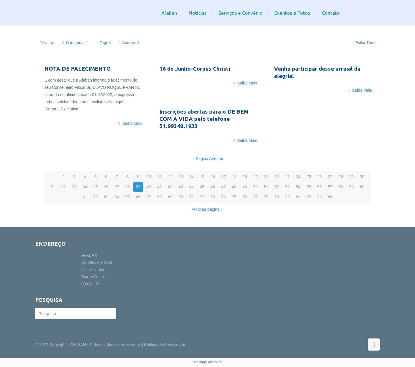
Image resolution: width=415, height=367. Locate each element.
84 (330, 197)
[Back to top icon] (374, 344)
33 (74, 187)
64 (117, 197)
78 (266, 197)
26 (319, 176)
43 (181, 187)
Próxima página (207, 209)
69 (170, 197)
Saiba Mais (132, 123)
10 (149, 176)
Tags (103, 42)
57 (330, 187)
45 (202, 187)
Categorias (75, 42)
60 (362, 187)
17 (223, 176)
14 (191, 176)
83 (319, 197)
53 (287, 187)
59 (351, 187)
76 (245, 197)
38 (127, 187)
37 (117, 187)
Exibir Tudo (363, 42)
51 (266, 187)
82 (309, 197)
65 (127, 197)
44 (191, 187)
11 (159, 176)
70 (181, 197)
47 (223, 187)
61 (85, 197)
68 (159, 197)
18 (234, 176)
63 (106, 197)
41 (159, 187)
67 (149, 197)
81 (298, 197)
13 (181, 176)
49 (245, 187)
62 (95, 197)
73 (213, 197)
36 (106, 187)
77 (255, 197)
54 (298, 187)
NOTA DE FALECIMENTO (77, 68)
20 (255, 176)
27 (330, 176)
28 (341, 176)
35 (95, 187)
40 (149, 187)
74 (223, 197)
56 (319, 187)
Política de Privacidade (164, 344)
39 (138, 187)
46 (213, 187)
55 (309, 187)
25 (309, 176)
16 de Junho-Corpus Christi (194, 68)
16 (213, 176)
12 (170, 176)
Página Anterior (207, 158)
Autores (128, 42)
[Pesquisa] (75, 313)
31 (53, 187)
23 (287, 176)
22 (277, 176)
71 (191, 197)
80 (287, 197)
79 (277, 197)
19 (245, 176)
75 (234, 197)
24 (298, 176)
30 (362, 176)
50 (255, 187)
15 (202, 176)
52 (277, 187)
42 (170, 187)
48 (234, 187)
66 (138, 197)
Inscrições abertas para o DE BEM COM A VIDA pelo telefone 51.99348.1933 (203, 118)
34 (85, 187)
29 (351, 176)
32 (63, 187)
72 (202, 197)
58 (341, 187)
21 (266, 176)
